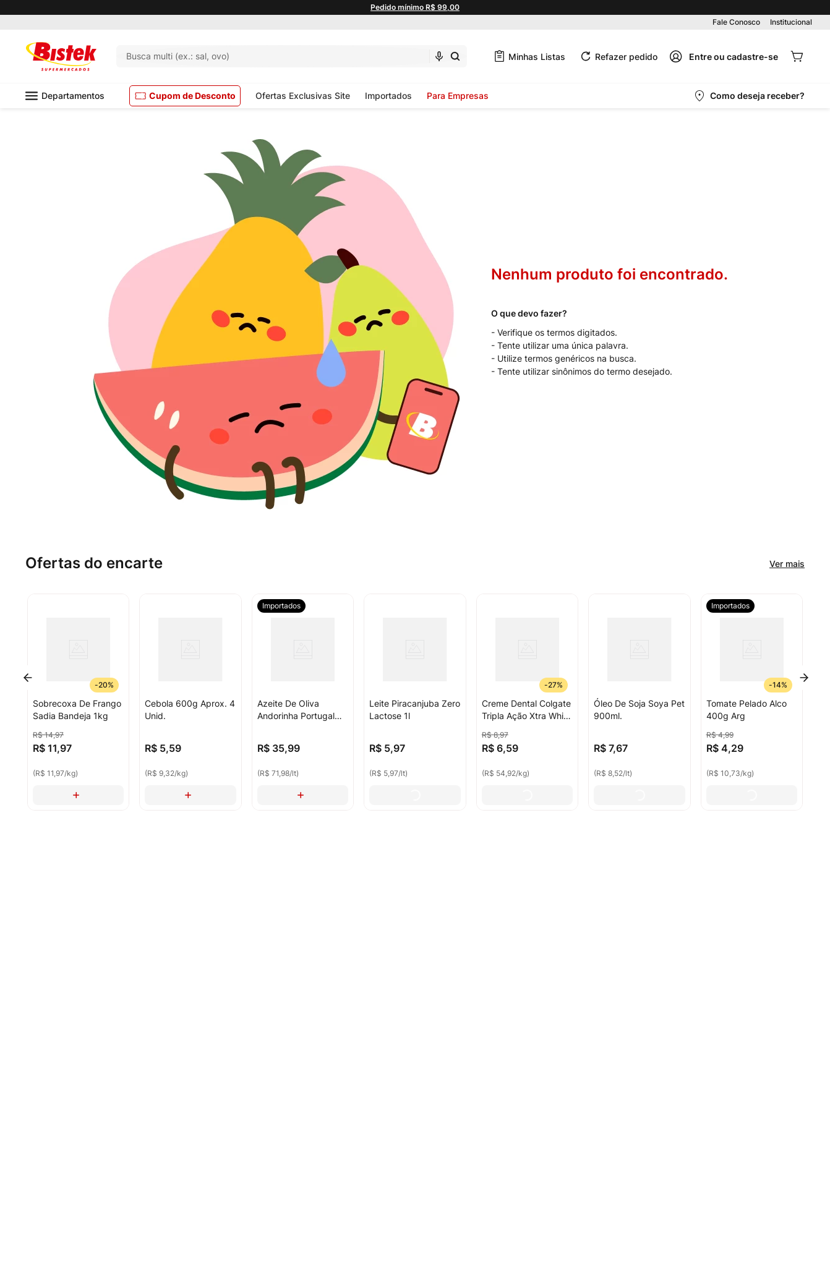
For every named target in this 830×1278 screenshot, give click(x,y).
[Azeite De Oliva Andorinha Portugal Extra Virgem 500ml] (302, 702)
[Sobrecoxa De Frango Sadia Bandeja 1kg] (78, 702)
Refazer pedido (626, 56)
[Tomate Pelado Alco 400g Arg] (751, 702)
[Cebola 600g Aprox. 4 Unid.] (190, 702)
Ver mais (787, 563)
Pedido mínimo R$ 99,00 (415, 7)
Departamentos (65, 96)
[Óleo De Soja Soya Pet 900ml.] (639, 702)
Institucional (791, 22)
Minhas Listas (536, 56)
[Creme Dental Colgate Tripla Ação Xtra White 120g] (527, 702)
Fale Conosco (736, 22)
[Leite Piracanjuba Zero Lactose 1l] (414, 702)
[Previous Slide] (27, 677)
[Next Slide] (804, 677)
